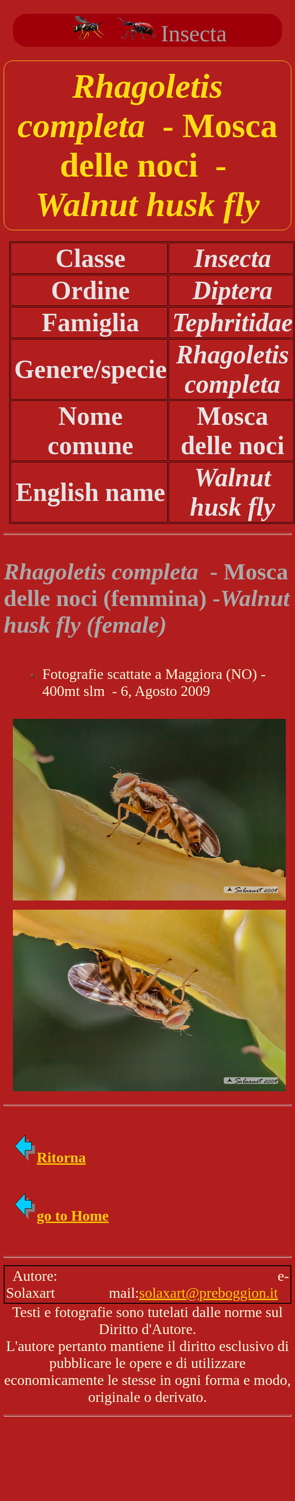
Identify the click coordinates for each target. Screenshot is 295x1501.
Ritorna (49, 1157)
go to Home (60, 1215)
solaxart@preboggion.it (208, 1292)
